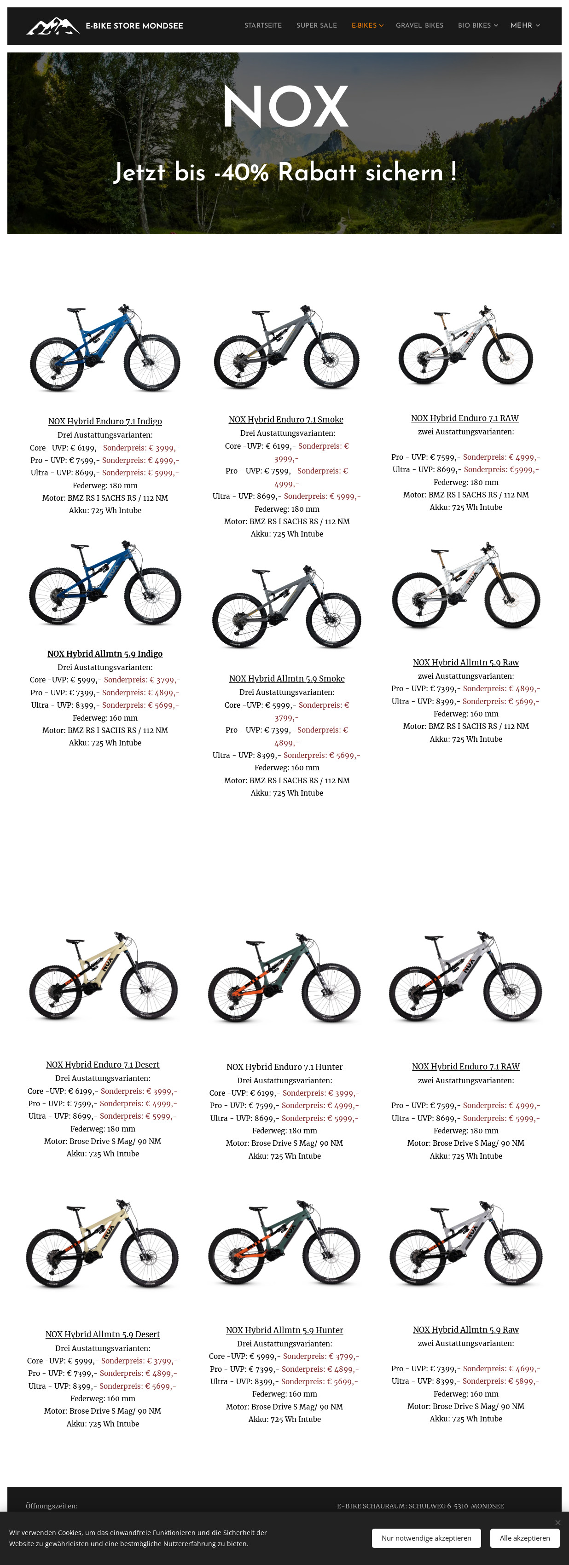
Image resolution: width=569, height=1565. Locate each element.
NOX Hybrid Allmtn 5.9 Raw (466, 663)
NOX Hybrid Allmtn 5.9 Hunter (284, 1330)
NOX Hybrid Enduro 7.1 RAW (465, 418)
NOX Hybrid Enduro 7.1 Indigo (105, 422)
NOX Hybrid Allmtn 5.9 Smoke (287, 679)
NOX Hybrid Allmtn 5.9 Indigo (105, 654)
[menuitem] (242, 26)
